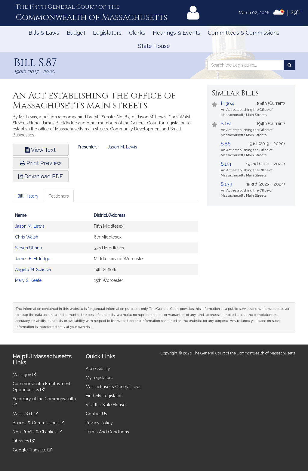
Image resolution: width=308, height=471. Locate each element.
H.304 (227, 103)
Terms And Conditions (107, 431)
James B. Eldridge (32, 258)
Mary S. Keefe (28, 280)
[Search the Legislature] (289, 65)
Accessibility (98, 368)
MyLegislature (99, 377)
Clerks (137, 33)
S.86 (226, 144)
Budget (76, 33)
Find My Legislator (104, 395)
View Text (40, 150)
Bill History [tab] (27, 196)
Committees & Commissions (243, 33)
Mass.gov (24, 374)
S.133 (226, 184)
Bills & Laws (44, 33)
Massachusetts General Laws (114, 386)
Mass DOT (25, 413)
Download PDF (40, 176)
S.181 (226, 123)
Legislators (107, 33)
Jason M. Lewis (122, 147)
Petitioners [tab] (59, 196)
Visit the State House (105, 404)
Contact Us (96, 413)
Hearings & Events (176, 33)
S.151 (226, 164)
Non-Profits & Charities (37, 431)
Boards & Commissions (38, 422)
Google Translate (32, 450)
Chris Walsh (26, 237)
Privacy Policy (99, 422)
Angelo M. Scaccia (33, 269)
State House (154, 46)
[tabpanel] (105, 251)
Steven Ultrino (28, 247)
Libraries (24, 440)
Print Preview (40, 163)
